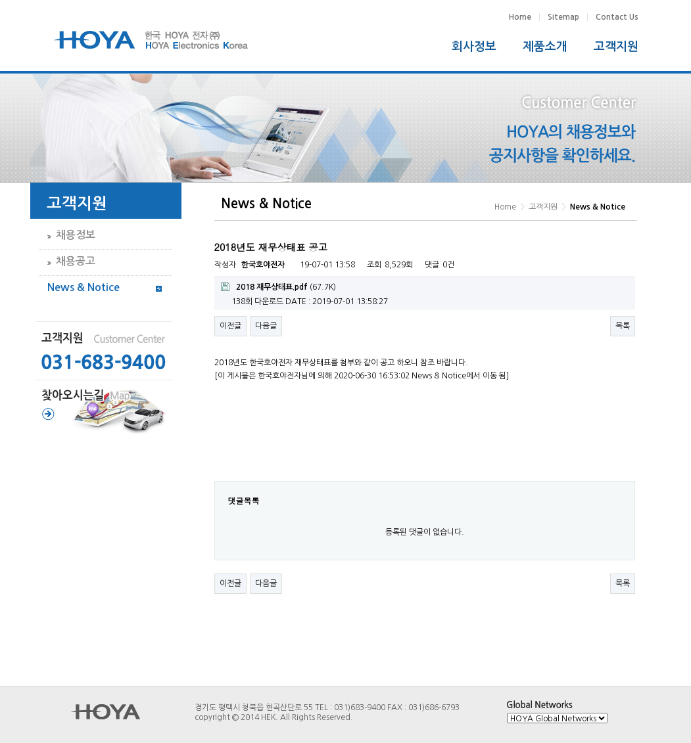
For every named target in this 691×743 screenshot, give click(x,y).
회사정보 (474, 47)
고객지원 (616, 47)
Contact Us (617, 17)
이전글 (230, 326)
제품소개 (545, 47)
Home (520, 17)
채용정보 (75, 235)
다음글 (266, 326)
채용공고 (75, 261)
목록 (622, 326)
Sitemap (563, 17)
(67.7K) (278, 286)
